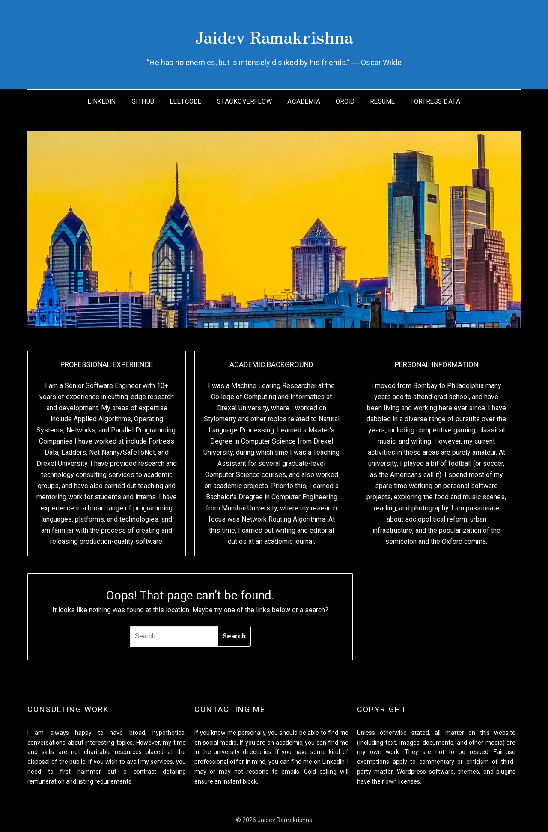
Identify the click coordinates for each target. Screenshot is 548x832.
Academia (303, 101)
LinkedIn (102, 101)
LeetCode (186, 101)
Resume (382, 101)
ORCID (345, 101)
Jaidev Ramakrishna (274, 35)
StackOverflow (244, 101)
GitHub (143, 101)
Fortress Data (436, 101)
